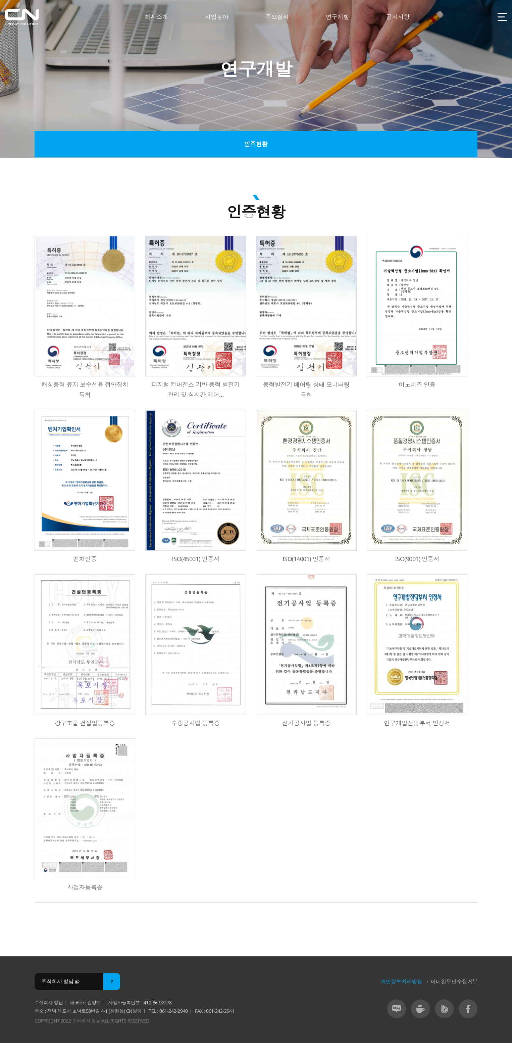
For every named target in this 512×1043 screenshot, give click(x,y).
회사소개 (156, 17)
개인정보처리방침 (401, 982)
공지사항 (397, 17)
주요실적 (277, 17)
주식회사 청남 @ (60, 982)
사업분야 (216, 17)
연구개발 (337, 17)
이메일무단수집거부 (453, 982)
